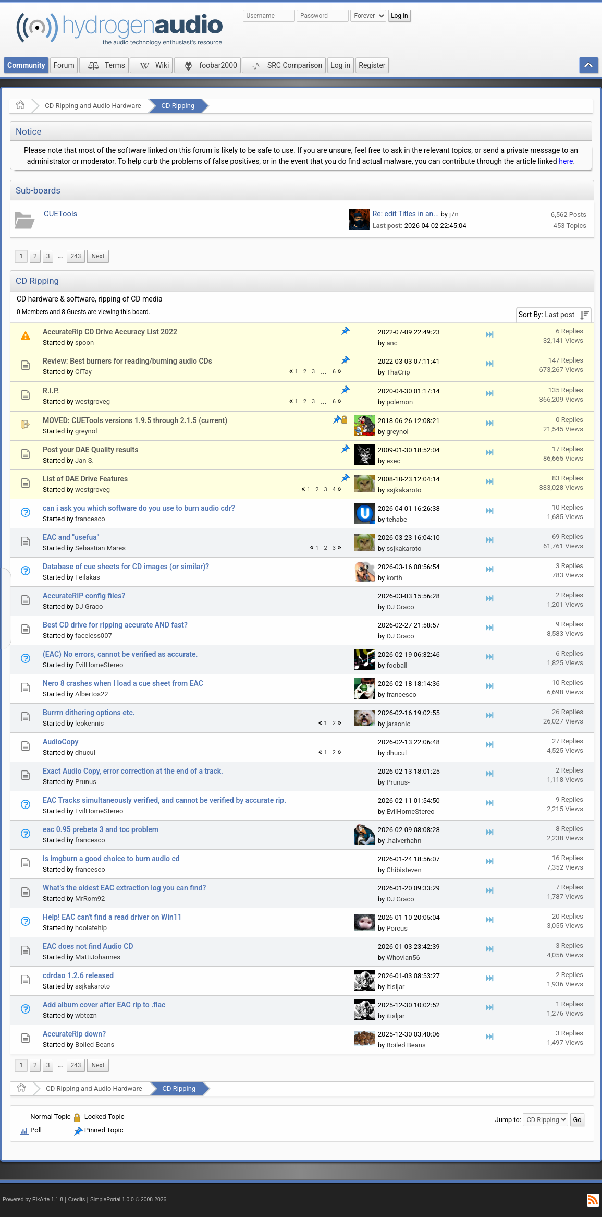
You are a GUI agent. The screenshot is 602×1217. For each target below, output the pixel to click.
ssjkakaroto (403, 490)
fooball (396, 665)
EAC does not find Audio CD (88, 946)
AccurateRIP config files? (84, 596)
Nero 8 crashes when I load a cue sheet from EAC (123, 683)
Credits (76, 1199)
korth (394, 578)
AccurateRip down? (74, 1034)
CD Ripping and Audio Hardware (93, 106)
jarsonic (398, 724)
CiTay (83, 372)
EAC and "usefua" (71, 537)
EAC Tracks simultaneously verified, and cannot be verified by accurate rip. (164, 800)
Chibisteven (403, 870)
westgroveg (92, 401)
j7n (454, 214)
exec (393, 461)
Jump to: (508, 1120)
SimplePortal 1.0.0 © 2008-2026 (128, 1199)
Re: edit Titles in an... (406, 214)
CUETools (60, 214)
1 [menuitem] (21, 256)
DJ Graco (89, 606)
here (566, 161)
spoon (84, 342)
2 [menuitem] (35, 256)
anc (391, 343)
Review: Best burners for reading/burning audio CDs (127, 361)
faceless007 (93, 636)
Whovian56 (403, 957)
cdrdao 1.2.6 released (78, 975)
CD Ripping (178, 106)
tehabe (396, 519)
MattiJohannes (97, 957)
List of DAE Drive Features (85, 479)
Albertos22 (91, 694)
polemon (399, 402)
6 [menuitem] (334, 371)
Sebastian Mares (100, 548)
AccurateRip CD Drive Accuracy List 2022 (110, 332)
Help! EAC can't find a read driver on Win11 (112, 917)
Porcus (397, 928)
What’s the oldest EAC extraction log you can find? (124, 888)
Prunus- (86, 782)
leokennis (89, 723)
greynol (86, 431)
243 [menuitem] (75, 256)
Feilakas (87, 577)
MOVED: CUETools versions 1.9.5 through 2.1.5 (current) (135, 420)
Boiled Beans (94, 1045)
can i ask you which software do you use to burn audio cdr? (139, 508)
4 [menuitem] (334, 489)
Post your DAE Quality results (90, 449)
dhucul (85, 752)
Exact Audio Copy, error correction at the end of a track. (133, 771)
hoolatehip (91, 928)
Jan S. (84, 460)
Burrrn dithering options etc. (89, 712)
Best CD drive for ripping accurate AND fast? (115, 625)
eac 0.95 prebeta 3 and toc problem (100, 829)
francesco (90, 519)
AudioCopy (60, 742)
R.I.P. (51, 391)
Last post (559, 314)
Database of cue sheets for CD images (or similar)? (126, 566)
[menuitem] (60, 256)
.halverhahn (403, 841)
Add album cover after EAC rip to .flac (104, 1005)
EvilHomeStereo (99, 665)
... (60, 256)
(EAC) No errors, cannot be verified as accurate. (120, 654)
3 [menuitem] (48, 256)
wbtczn (86, 1015)
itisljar (395, 987)
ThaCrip (398, 372)
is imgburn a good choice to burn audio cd (111, 858)
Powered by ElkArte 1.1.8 (33, 1199)
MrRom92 (90, 898)
